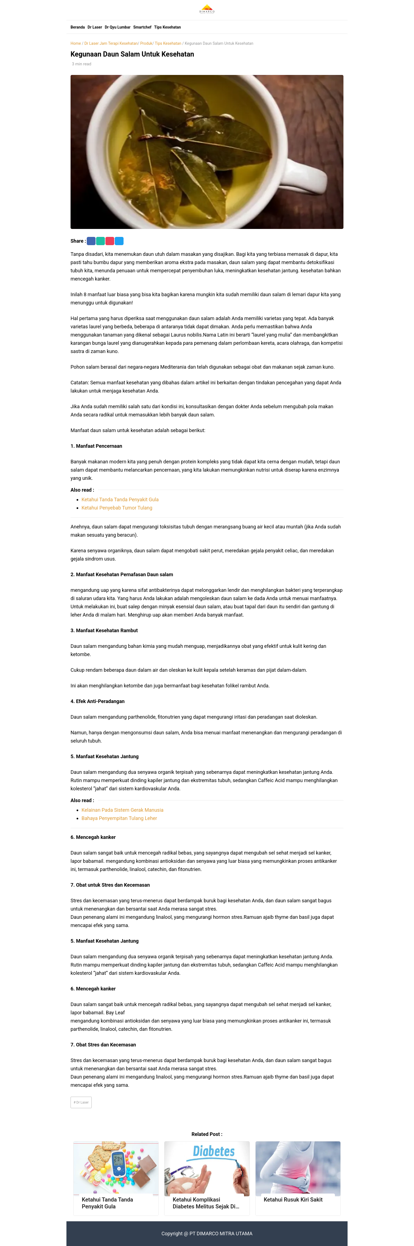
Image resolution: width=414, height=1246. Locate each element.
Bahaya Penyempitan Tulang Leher (119, 818)
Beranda (78, 27)
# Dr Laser (81, 1102)
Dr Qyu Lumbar (118, 27)
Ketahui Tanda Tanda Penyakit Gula (120, 499)
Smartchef (142, 27)
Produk (146, 43)
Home (76, 43)
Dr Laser (95, 27)
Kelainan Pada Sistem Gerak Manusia (123, 810)
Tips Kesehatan (167, 27)
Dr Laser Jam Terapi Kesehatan (111, 43)
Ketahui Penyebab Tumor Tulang (117, 508)
